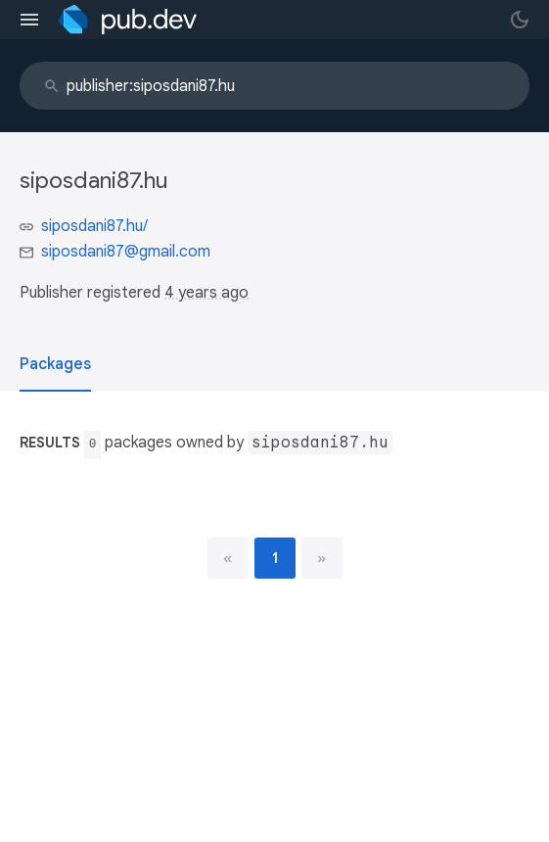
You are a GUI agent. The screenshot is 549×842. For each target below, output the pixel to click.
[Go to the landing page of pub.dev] (128, 19)
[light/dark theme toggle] (519, 19)
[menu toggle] (29, 19)
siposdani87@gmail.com (125, 251)
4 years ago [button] (206, 293)
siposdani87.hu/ (94, 226)
